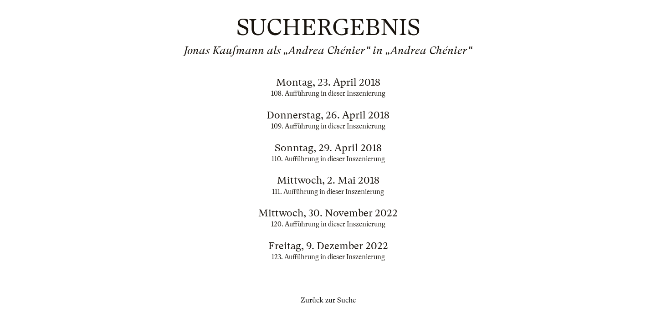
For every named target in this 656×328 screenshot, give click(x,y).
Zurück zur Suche (328, 300)
